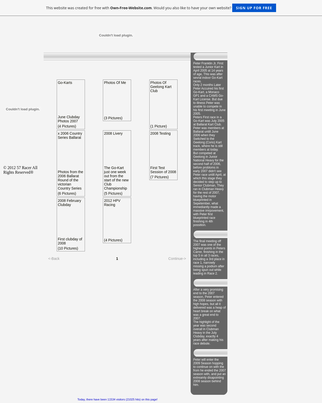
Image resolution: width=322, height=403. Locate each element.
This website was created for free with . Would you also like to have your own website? (161, 8)
